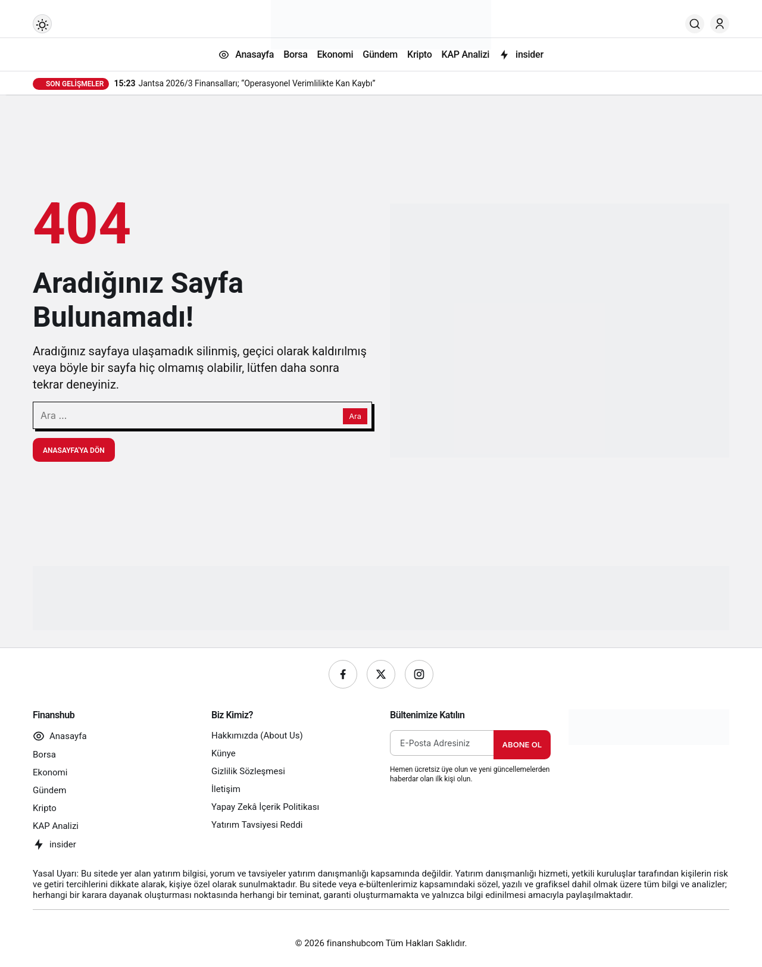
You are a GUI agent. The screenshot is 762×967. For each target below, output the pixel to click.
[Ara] (694, 23)
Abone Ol (522, 744)
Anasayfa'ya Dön (74, 450)
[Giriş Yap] (719, 23)
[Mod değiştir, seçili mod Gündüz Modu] (42, 23)
